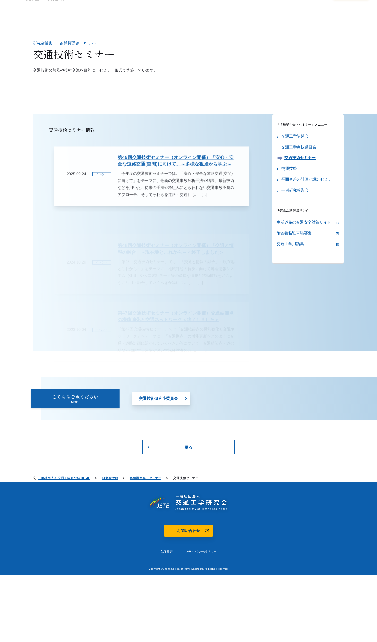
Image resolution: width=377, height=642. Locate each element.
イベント (101, 181)
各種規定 (166, 552)
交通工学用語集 (290, 245)
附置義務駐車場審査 (294, 234)
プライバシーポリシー (201, 552)
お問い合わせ (188, 531)
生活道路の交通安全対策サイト (304, 223)
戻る (188, 447)
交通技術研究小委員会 (158, 402)
